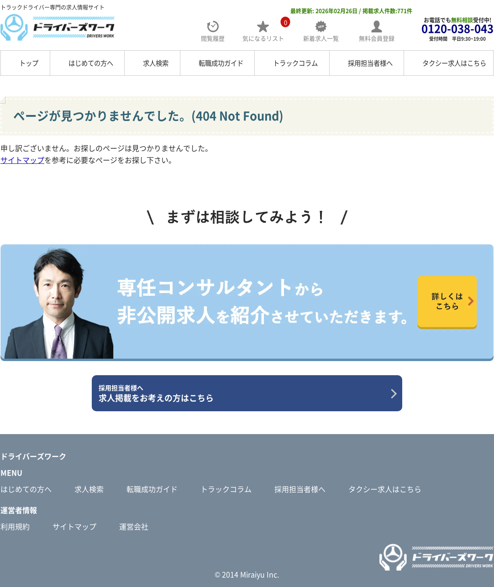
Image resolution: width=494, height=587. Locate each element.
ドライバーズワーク (33, 456)
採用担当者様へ (370, 63)
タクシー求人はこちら (454, 63)
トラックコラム (295, 63)
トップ (28, 63)
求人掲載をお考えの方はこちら (244, 393)
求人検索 (155, 63)
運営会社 (133, 526)
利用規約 (15, 526)
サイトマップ (22, 159)
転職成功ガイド (221, 63)
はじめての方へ (90, 63)
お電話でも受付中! (457, 29)
